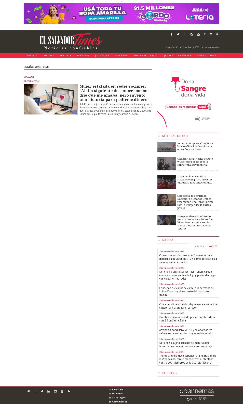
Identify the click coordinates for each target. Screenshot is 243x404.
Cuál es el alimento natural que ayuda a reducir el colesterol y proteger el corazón (188, 306)
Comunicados (119, 401)
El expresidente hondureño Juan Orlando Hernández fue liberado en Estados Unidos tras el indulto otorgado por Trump (195, 222)
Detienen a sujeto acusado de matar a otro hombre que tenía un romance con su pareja (185, 344)
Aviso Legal (118, 397)
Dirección (117, 393)
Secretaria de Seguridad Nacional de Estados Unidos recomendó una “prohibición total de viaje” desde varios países (195, 202)
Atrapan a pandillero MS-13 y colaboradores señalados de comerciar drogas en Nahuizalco (186, 331)
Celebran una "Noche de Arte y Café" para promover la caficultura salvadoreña (195, 161)
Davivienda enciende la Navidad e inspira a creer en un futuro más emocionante (194, 179)
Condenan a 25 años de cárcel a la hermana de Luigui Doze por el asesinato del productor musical (186, 291)
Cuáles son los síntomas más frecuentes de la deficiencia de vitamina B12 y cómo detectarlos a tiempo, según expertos (188, 259)
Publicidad (118, 389)
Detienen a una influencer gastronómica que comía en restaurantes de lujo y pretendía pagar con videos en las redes (188, 275)
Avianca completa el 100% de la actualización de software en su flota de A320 (195, 146)
